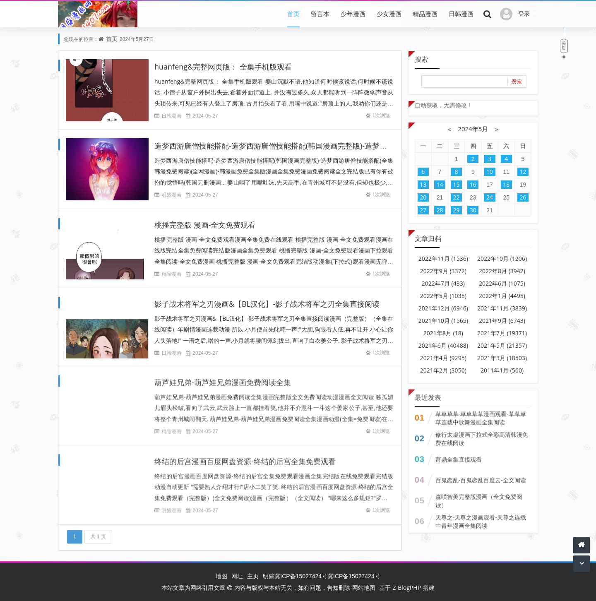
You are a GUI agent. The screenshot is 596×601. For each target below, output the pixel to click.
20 (423, 197)
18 (506, 184)
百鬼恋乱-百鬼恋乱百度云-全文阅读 (480, 476)
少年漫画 (353, 14)
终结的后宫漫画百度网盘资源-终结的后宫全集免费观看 (245, 457)
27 (423, 210)
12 (522, 171)
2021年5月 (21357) (502, 345)
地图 (221, 576)
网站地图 (363, 587)
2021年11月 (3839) (502, 308)
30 (473, 210)
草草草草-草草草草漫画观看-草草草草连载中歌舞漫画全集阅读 (480, 414)
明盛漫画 (171, 194)
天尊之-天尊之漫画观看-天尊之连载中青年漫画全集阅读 (480, 517)
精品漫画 (425, 14)
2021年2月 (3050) (443, 370)
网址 (237, 576)
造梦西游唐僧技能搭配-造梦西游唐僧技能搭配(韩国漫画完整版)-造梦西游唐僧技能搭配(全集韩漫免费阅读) (328, 146)
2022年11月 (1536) (443, 258)
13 (423, 184)
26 (522, 197)
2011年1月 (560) (502, 370)
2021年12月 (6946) (443, 308)
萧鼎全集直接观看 (458, 455)
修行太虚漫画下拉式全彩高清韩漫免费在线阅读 (481, 434)
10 (489, 171)
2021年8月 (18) (443, 333)
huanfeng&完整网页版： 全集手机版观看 (223, 67)
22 (456, 197)
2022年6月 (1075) (502, 283)
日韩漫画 (461, 14)
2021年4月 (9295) (443, 358)
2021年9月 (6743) (502, 321)
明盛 (268, 576)
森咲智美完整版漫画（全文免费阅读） (478, 496)
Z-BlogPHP (407, 587)
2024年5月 (473, 129)
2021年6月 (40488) (443, 345)
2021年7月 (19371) (502, 333)
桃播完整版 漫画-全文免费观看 (204, 225)
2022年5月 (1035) (443, 296)
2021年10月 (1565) (443, 321)
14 (439, 184)
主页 (253, 576)
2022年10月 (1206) (502, 258)
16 (473, 184)
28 (439, 210)
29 (456, 210)
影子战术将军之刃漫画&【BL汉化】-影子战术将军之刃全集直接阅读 (267, 304)
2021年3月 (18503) (502, 358)
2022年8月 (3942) (502, 271)
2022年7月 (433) (443, 283)
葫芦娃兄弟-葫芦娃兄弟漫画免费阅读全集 (222, 378)
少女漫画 (389, 14)
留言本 (320, 14)
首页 (293, 14)
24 (489, 197)
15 (456, 184)
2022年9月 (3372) (443, 271)
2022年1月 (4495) (502, 296)
